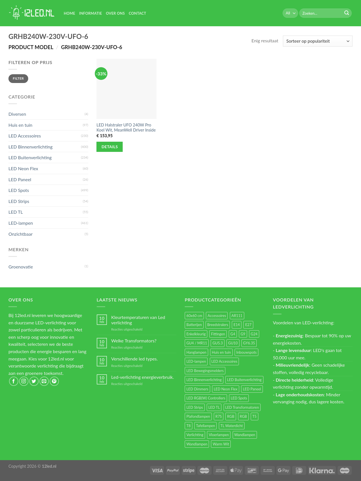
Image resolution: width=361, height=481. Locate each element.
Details (110, 146)
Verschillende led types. (134, 358)
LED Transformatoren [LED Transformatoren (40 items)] (242, 407)
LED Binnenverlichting (30, 146)
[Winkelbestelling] (318, 41)
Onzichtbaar (20, 234)
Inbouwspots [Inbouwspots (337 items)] (246, 352)
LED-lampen (20, 223)
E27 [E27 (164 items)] (248, 324)
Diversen (17, 114)
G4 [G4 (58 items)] (232, 334)
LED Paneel (19, 179)
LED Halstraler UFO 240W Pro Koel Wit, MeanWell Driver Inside (126, 128)
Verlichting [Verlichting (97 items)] (194, 434)
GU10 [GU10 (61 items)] (233, 343)
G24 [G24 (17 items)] (254, 334)
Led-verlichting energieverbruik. (142, 377)
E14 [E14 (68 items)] (237, 324)
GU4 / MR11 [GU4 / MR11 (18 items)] (196, 343)
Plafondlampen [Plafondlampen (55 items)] (198, 416)
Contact (137, 13)
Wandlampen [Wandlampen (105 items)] (244, 434)
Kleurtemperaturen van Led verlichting (138, 319)
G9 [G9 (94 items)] (243, 334)
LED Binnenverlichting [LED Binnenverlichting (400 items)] (204, 379)
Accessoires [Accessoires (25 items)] (217, 315)
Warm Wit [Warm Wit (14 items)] (221, 444)
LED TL (15, 212)
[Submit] (346, 13)
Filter (18, 78)
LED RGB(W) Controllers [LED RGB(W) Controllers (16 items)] (205, 398)
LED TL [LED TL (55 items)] (214, 407)
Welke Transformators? (134, 340)
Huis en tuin (20, 125)
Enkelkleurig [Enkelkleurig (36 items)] (196, 334)
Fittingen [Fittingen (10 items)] (218, 334)
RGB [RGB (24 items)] (230, 416)
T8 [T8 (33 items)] (188, 425)
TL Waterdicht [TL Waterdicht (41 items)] (232, 425)
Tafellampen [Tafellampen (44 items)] (205, 425)
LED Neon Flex (23, 168)
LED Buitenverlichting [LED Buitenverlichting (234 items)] (244, 379)
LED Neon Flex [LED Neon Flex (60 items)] (225, 389)
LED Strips (18, 201)
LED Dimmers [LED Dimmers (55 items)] (197, 389)
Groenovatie (20, 266)
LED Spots (18, 190)
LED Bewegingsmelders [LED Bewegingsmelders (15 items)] (205, 370)
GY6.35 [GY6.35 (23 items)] (249, 343)
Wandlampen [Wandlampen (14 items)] (196, 444)
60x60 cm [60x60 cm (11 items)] (194, 315)
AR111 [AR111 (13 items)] (237, 315)
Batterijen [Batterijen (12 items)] (194, 324)
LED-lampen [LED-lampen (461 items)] (196, 361)
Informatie (90, 13)
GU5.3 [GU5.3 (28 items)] (217, 343)
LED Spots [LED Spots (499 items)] (239, 398)
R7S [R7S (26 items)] (218, 416)
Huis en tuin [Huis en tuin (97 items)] (221, 352)
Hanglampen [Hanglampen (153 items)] (196, 352)
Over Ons (115, 13)
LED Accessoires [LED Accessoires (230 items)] (224, 361)
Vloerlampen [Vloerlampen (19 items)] (219, 434)
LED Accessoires (24, 135)
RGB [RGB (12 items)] (243, 416)
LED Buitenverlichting (30, 157)
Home (69, 13)
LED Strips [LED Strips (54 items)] (194, 407)
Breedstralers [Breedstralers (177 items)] (217, 324)
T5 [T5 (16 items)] (254, 416)
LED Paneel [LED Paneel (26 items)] (252, 389)
